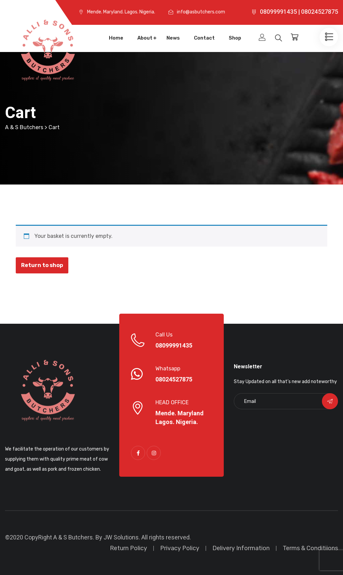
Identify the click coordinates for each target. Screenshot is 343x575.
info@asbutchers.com (201, 12)
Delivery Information (241, 548)
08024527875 (173, 379)
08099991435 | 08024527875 (299, 11)
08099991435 (173, 346)
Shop (235, 38)
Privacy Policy (179, 548)
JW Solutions (121, 537)
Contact (204, 38)
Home (116, 38)
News (173, 38)
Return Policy (128, 548)
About (144, 38)
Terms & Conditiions (310, 548)
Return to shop (42, 265)
